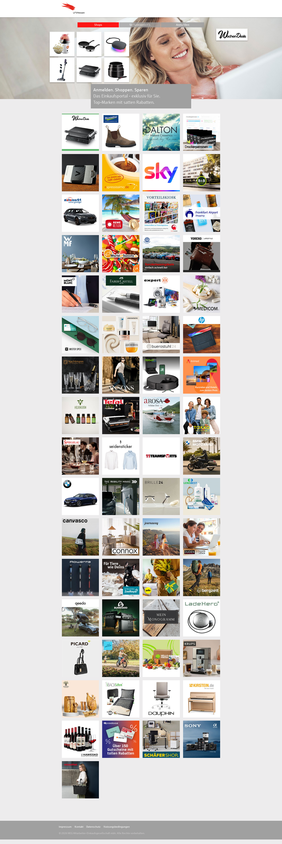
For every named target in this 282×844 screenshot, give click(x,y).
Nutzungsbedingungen (117, 826)
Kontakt (79, 826)
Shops (98, 24)
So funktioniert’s (140, 24)
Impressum (65, 826)
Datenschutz (93, 826)
